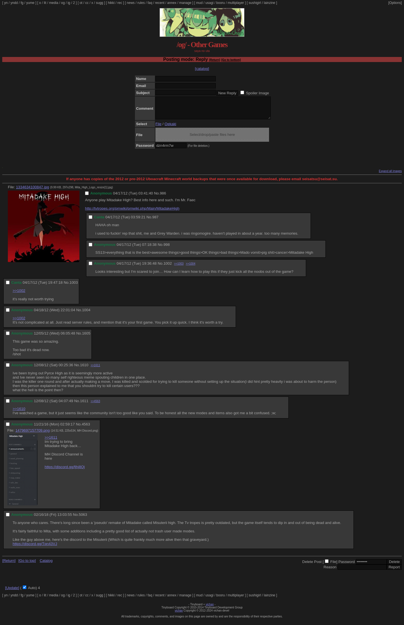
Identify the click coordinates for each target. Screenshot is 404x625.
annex (171, 3)
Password (346, 566)
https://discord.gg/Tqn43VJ (35, 548)
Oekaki (170, 128)
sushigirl (255, 3)
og (63, 3)
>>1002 (19, 295)
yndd (14, 3)
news (131, 3)
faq (150, 3)
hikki (111, 3)
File (158, 128)
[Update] (12, 592)
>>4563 (95, 405)
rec (120, 3)
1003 (74, 287)
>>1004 (190, 267)
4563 (86, 428)
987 (155, 221)
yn (6, 3)
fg (21, 3)
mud (199, 3)
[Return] (214, 59)
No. (157, 197)
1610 (84, 369)
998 (167, 249)
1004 (86, 314)
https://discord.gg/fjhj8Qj (65, 471)
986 (163, 197)
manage (185, 3)
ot (81, 3)
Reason (329, 571)
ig (69, 3)
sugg (99, 3)
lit (45, 3)
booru (220, 3)
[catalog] (202, 69)
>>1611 (95, 369)
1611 (84, 405)
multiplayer (236, 3)
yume (30, 3)
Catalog (46, 565)
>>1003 (178, 267)
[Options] (395, 3)
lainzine (269, 3)
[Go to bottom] (231, 59)
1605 (86, 337)
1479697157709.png (32, 434)
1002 (168, 267)
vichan (210, 608)
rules (141, 3)
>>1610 (19, 413)
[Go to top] (27, 565)
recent (159, 3)
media (53, 3)
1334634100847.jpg (32, 191)
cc (87, 3)
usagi (209, 3)
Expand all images (390, 175)
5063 (83, 519)
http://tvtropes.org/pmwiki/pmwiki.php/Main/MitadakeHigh (132, 212)
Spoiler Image (257, 93)
